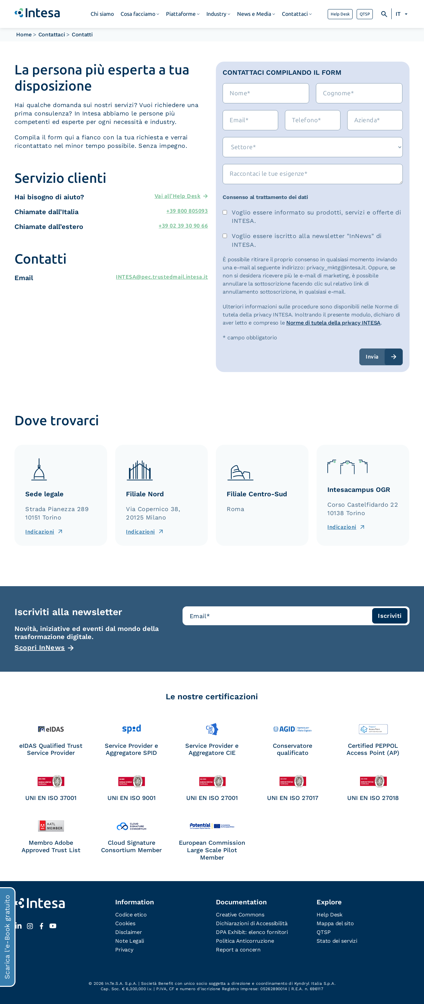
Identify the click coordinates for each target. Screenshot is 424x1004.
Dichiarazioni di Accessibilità (251, 923)
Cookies (125, 923)
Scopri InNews (39, 647)
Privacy (124, 949)
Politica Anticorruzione (245, 941)
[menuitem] (403, 14)
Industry (216, 14)
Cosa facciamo (138, 14)
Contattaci (295, 14)
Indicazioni (39, 532)
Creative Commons (240, 914)
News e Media (254, 14)
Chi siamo (102, 14)
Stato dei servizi (337, 941)
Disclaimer (128, 932)
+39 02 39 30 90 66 (183, 226)
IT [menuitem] (398, 14)
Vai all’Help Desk (178, 196)
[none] (403, 14)
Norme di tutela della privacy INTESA (333, 323)
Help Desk (340, 14)
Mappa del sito (335, 923)
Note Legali (129, 941)
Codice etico (130, 914)
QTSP (365, 14)
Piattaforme (181, 14)
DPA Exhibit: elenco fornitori (252, 932)
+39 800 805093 (187, 211)
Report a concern (238, 949)
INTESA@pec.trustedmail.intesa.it (162, 277)
